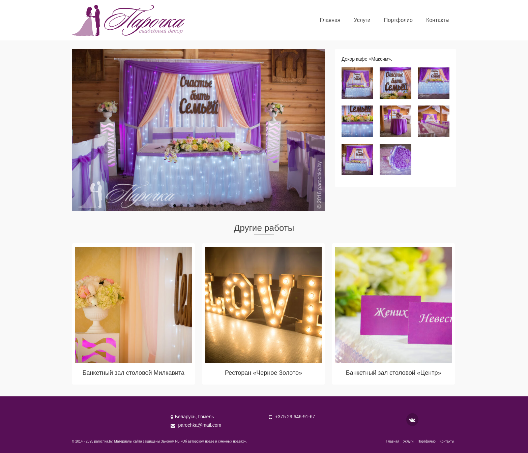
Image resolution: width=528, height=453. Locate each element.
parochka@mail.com (196, 425)
